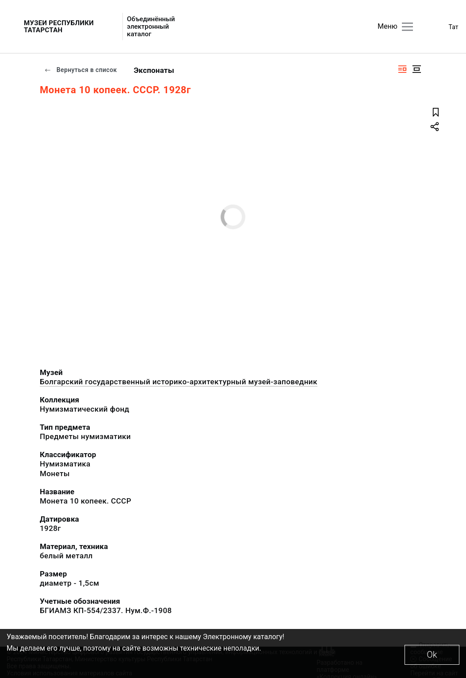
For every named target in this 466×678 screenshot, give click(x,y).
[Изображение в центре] (416, 69)
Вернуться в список (80, 69)
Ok (432, 654)
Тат (453, 26)
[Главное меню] (407, 26)
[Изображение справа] (402, 69)
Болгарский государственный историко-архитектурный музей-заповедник (178, 381)
